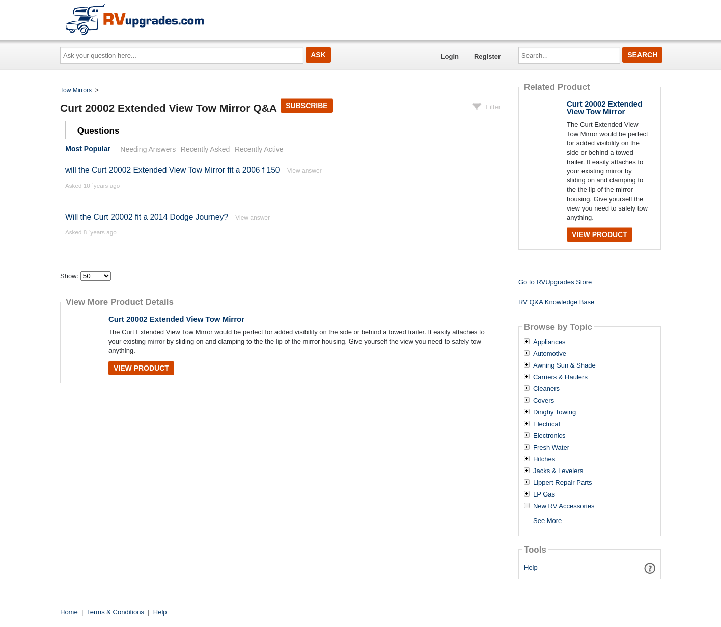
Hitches (544, 459)
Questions (98, 131)
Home (69, 612)
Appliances (549, 342)
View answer (304, 170)
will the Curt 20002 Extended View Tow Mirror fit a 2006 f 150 (172, 170)
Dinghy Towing (554, 412)
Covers (543, 400)
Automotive (549, 353)
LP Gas (544, 494)
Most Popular (87, 149)
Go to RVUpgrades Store (555, 282)
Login (450, 56)
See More (547, 521)
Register (487, 56)
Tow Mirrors (76, 90)
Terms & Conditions (115, 612)
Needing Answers (148, 149)
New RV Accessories (563, 506)
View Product (141, 368)
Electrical (546, 424)
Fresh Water (551, 447)
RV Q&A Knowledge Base (556, 302)
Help (531, 567)
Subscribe (306, 105)
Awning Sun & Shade (564, 365)
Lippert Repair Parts (562, 482)
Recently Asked (205, 149)
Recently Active (259, 149)
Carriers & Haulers (560, 377)
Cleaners (546, 389)
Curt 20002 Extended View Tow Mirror (176, 319)
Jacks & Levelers (558, 471)
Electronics (549, 435)
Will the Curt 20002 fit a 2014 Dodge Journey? (146, 217)
